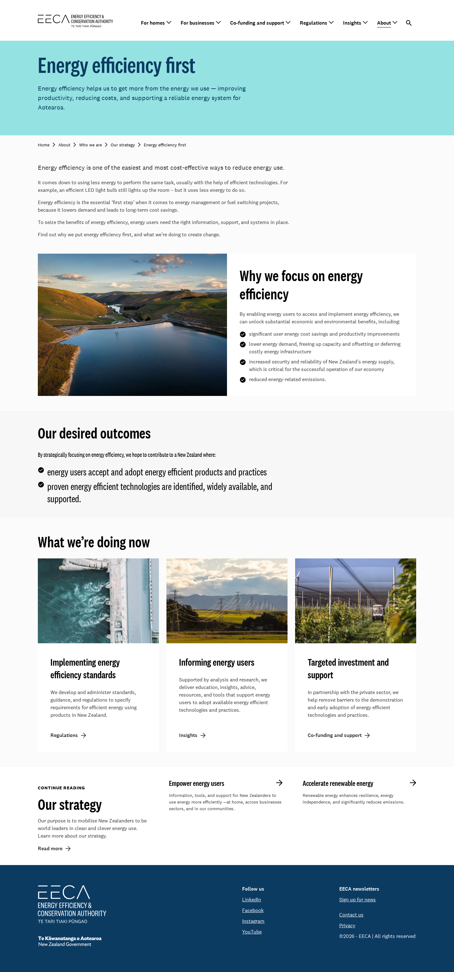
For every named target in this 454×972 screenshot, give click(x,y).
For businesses (197, 23)
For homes (153, 23)
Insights (352, 23)
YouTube (252, 931)
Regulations (313, 23)
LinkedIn (251, 899)
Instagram (253, 921)
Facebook (253, 910)
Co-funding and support (257, 23)
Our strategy (70, 804)
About (384, 23)
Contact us (351, 914)
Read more (50, 848)
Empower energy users (196, 783)
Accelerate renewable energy (338, 783)
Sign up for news (357, 899)
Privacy (347, 925)
